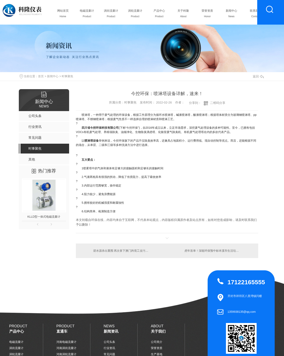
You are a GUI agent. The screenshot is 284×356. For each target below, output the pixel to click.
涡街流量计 (111, 14)
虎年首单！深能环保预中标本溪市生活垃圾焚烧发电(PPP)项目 (218, 250)
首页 (41, 76)
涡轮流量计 (135, 14)
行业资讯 (109, 348)
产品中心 (159, 14)
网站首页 (62, 14)
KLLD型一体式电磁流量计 (43, 216)
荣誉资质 (207, 14)
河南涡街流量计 (66, 348)
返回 (258, 76)
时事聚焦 (67, 76)
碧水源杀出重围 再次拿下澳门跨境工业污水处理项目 (121, 250)
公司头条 (109, 341)
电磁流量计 (87, 14)
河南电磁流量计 (66, 341)
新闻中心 (231, 14)
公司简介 (156, 341)
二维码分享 (217, 103)
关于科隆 (183, 14)
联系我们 (255, 14)
